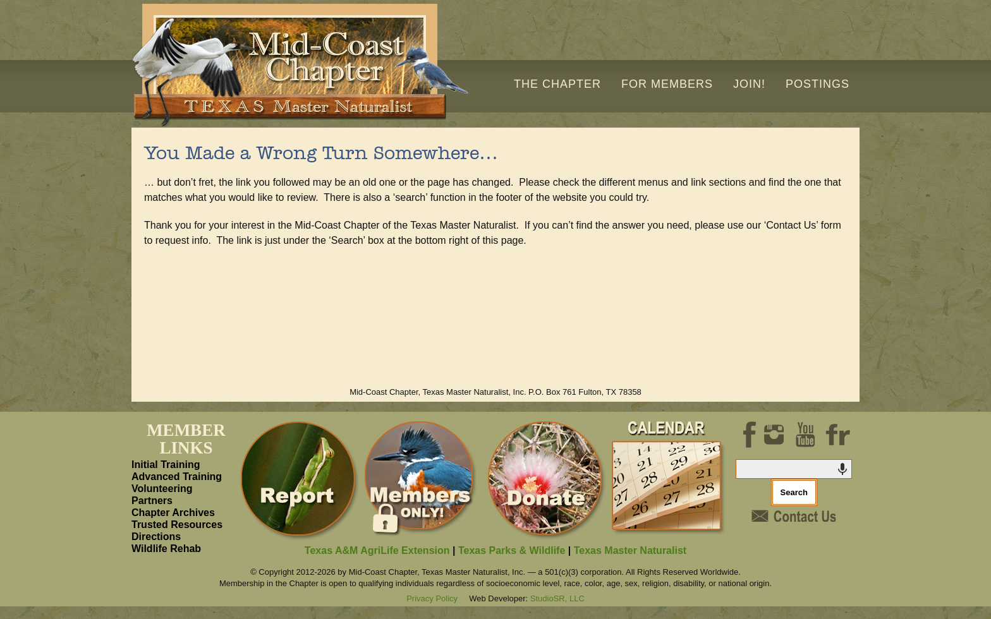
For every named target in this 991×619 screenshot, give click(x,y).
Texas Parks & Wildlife (511, 550)
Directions (156, 536)
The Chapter (557, 84)
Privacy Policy (432, 598)
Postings (817, 84)
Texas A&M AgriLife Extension (377, 550)
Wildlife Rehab (166, 548)
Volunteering (162, 488)
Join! (749, 84)
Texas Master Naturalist (630, 550)
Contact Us (793, 516)
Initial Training (165, 464)
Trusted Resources (176, 524)
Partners (152, 500)
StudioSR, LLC (557, 598)
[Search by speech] (842, 469)
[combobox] (794, 469)
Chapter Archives (173, 512)
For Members (667, 84)
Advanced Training (176, 476)
